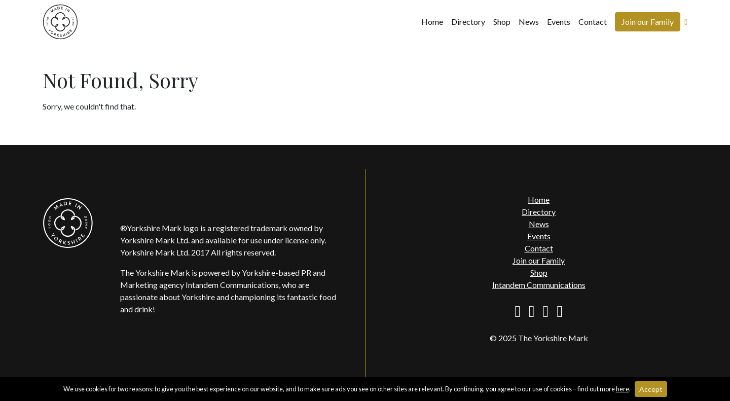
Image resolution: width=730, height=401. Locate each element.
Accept (651, 389)
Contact (592, 21)
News (529, 21)
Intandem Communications (539, 284)
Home (432, 21)
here (622, 389)
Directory (468, 21)
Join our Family (648, 21)
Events (558, 21)
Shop (501, 21)
